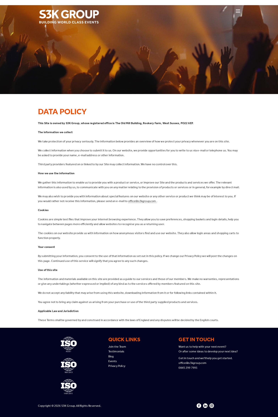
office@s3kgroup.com (142, 201)
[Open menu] (238, 6)
